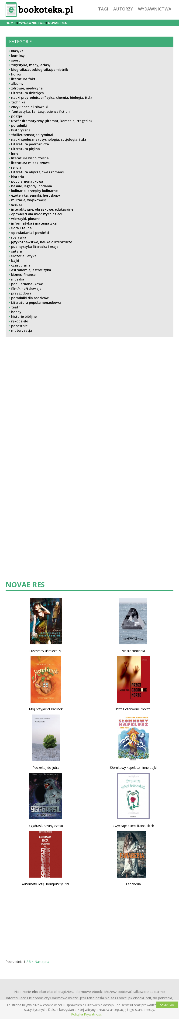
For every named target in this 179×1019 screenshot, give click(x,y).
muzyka (17, 279)
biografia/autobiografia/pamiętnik (39, 69)
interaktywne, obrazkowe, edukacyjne (42, 209)
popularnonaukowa (27, 181)
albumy (17, 83)
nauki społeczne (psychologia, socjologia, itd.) (48, 139)
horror (16, 74)
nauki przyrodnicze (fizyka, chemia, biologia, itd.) (51, 97)
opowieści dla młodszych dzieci (36, 214)
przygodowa (21, 293)
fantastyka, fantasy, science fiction (40, 111)
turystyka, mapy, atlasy (31, 65)
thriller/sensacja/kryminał (32, 135)
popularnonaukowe (27, 284)
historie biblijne (24, 316)
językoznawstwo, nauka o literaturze (41, 242)
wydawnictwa (154, 9)
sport (15, 60)
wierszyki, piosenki (26, 218)
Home (10, 23)
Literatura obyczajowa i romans (37, 172)
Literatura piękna (25, 149)
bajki (15, 260)
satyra (16, 251)
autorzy (123, 9)
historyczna (21, 130)
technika (18, 102)
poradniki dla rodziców (29, 298)
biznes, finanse (23, 274)
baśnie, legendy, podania (31, 186)
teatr (15, 307)
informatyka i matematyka (34, 223)
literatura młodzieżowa (30, 163)
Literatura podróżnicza (30, 144)
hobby (16, 312)
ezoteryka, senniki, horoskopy (35, 195)
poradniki (19, 125)
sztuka (16, 204)
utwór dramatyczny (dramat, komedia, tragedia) (51, 121)
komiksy (18, 55)
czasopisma (21, 265)
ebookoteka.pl (44, 991)
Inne (14, 153)
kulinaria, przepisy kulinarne (34, 190)
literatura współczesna (30, 158)
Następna (41, 961)
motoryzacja (21, 330)
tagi (103, 9)
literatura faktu (24, 79)
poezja (16, 116)
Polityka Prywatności (86, 1014)
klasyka (17, 51)
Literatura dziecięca (27, 93)
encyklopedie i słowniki (29, 107)
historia (17, 176)
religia (16, 167)
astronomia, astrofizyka (31, 270)
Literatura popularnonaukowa (36, 302)
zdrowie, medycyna (27, 88)
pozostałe (19, 326)
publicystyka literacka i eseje (34, 246)
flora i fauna (21, 228)
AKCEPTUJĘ (167, 1005)
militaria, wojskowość (28, 200)
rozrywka (18, 237)
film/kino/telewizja (26, 288)
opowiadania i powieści (30, 232)
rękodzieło (19, 321)
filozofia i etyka (24, 256)
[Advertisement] (89, 426)
